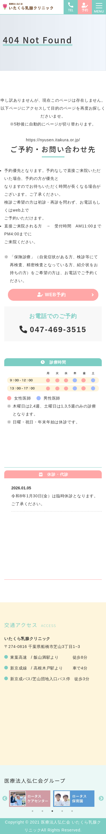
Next (101, 798)
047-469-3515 (58, 329)
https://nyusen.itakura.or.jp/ (53, 140)
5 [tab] (72, 811)
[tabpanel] (29, 798)
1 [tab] (32, 811)
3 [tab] (52, 811)
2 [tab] (42, 811)
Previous (5, 798)
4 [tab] (62, 811)
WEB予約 (51, 294)
